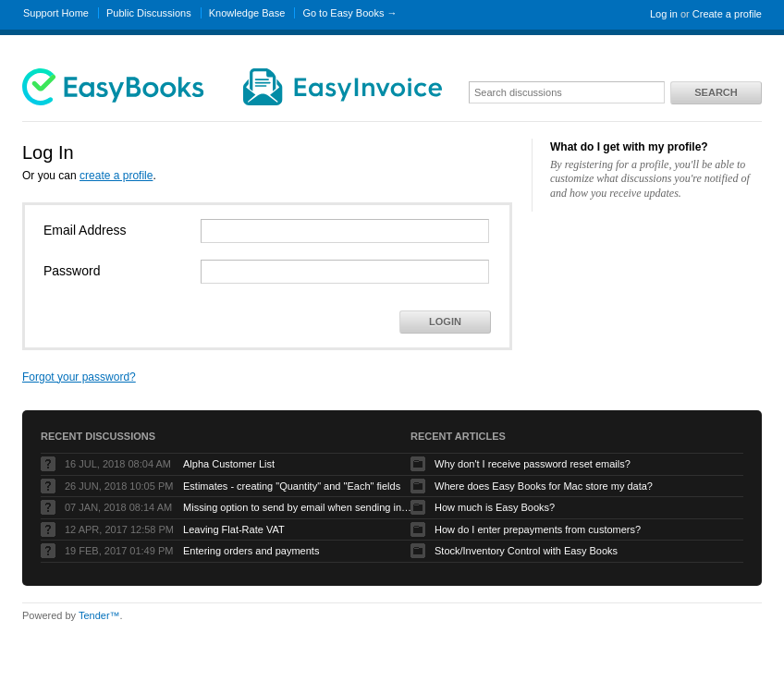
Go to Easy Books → (349, 12)
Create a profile (727, 13)
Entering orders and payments (251, 550)
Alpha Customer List (229, 463)
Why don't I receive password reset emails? (533, 463)
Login (445, 321)
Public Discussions (148, 12)
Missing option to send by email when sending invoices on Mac (298, 507)
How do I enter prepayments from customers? (538, 529)
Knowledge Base (247, 12)
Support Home (56, 12)
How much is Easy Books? (495, 507)
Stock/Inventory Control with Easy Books (526, 550)
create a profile (116, 175)
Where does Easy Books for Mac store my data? (544, 486)
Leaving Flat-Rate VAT (234, 529)
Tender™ (99, 615)
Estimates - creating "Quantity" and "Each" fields (291, 486)
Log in (664, 13)
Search (715, 92)
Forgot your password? (79, 377)
